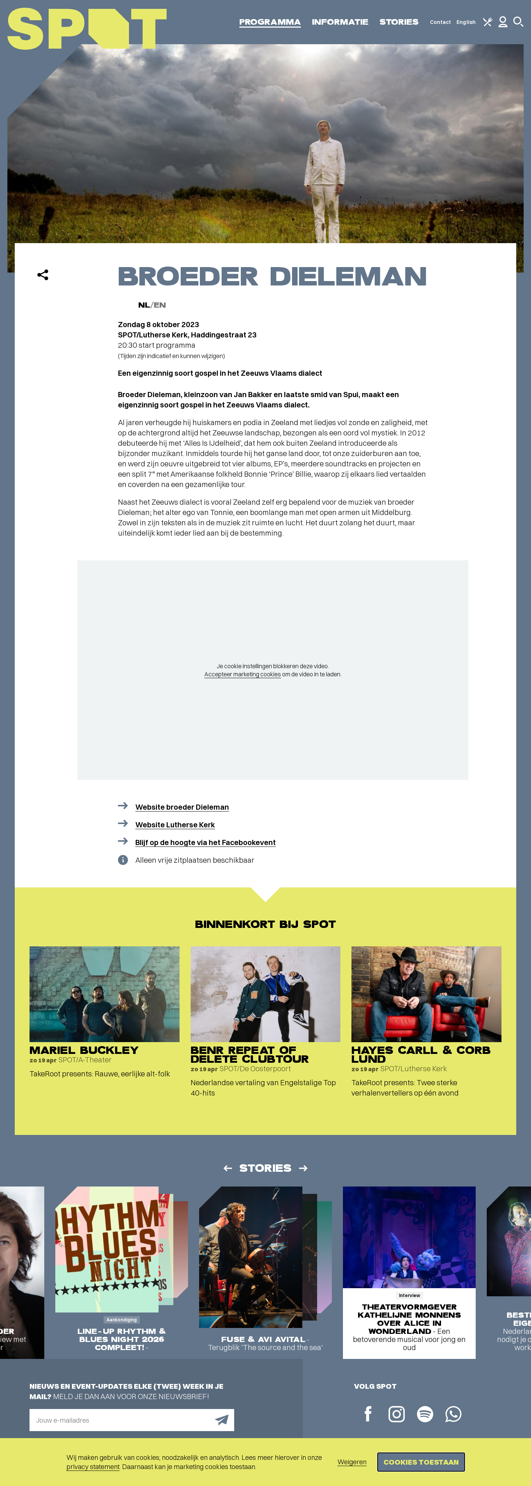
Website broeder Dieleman (182, 807)
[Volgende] (304, 1168)
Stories (399, 22)
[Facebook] (368, 1415)
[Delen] (42, 274)
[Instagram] (396, 1415)
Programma (270, 22)
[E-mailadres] (132, 1420)
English (466, 22)
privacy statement (92, 1466)
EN (160, 305)
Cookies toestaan (421, 1461)
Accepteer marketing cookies (242, 674)
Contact (440, 22)
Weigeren (352, 1462)
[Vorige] (227, 1168)
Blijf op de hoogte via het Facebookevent (205, 842)
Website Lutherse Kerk (175, 824)
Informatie (340, 22)
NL (144, 305)
